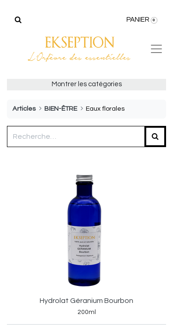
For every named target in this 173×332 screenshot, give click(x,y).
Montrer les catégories (87, 84)
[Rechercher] (18, 19)
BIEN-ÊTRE (60, 108)
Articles (24, 108)
